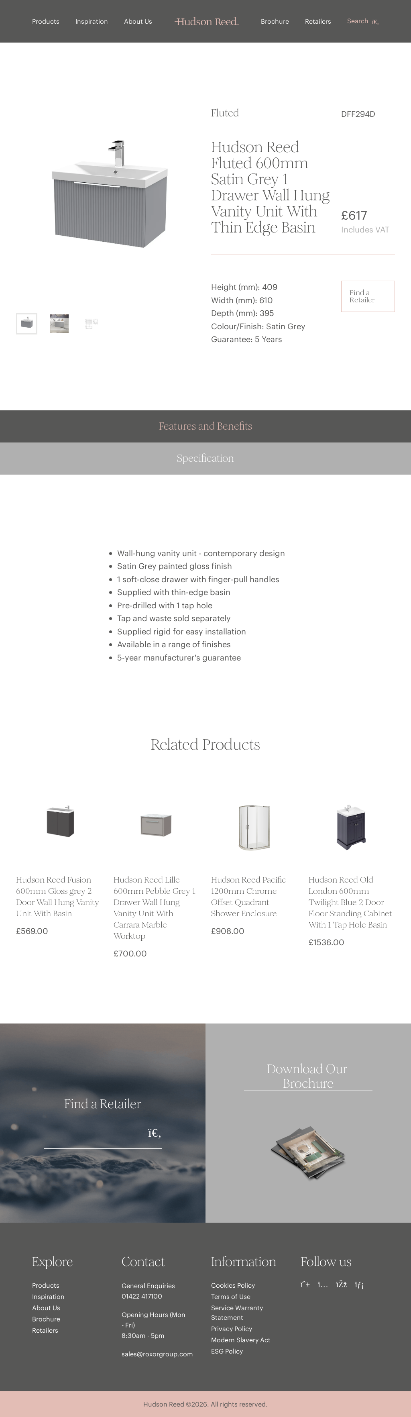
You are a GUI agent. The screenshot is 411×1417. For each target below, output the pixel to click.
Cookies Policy (233, 1285)
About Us (138, 21)
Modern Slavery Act (241, 1340)
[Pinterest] (305, 1284)
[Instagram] (323, 1284)
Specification (205, 458)
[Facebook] (341, 1284)
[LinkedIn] (359, 1284)
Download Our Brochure (308, 1076)
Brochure (275, 21)
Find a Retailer (362, 296)
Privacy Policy (231, 1329)
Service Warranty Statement (237, 1312)
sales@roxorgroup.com (157, 1354)
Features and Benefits (205, 426)
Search (363, 21)
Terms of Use (230, 1297)
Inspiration (91, 21)
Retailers (318, 21)
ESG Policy (227, 1351)
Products (45, 21)
